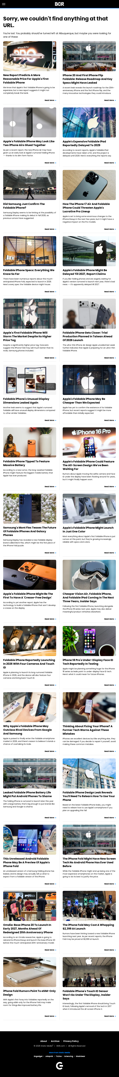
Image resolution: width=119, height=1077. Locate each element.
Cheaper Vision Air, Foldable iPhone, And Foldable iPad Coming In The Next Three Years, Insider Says (88, 597)
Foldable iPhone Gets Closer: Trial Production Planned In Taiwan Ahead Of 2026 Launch (87, 336)
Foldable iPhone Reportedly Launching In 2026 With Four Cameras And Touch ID (29, 663)
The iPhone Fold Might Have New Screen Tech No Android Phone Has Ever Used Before (89, 862)
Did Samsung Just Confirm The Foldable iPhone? (24, 205)
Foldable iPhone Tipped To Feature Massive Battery (26, 463)
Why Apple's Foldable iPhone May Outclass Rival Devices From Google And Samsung (27, 729)
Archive (55, 1041)
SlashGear (80, 1056)
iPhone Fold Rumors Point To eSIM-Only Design (29, 992)
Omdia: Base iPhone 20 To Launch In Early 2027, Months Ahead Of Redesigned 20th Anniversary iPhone (28, 928)
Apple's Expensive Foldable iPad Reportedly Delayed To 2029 (84, 143)
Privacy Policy (71, 1041)
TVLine (59, 1056)
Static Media (46, 1046)
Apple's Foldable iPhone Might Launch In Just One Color (88, 529)
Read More (49, 100)
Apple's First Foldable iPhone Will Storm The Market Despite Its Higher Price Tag (27, 336)
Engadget (38, 1056)
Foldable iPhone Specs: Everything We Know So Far (28, 272)
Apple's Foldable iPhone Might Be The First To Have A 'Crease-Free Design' (28, 595)
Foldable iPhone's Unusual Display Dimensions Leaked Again (26, 400)
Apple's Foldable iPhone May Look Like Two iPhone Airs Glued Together (28, 143)
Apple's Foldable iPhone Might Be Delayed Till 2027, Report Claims (85, 272)
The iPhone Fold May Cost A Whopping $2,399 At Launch (88, 926)
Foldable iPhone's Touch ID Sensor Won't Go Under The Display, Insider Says (87, 994)
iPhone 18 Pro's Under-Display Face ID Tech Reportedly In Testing (88, 661)
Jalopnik (49, 1056)
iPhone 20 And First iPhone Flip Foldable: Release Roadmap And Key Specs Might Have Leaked (87, 79)
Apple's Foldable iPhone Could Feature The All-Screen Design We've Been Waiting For (88, 465)
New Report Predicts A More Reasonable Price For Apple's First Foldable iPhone (26, 78)
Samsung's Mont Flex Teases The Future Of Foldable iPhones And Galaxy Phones (29, 531)
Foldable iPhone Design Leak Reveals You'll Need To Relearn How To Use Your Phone (89, 796)
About (43, 1041)
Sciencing (68, 1056)
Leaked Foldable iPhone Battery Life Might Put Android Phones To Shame (27, 794)
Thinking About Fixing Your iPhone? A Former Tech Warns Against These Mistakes (88, 730)
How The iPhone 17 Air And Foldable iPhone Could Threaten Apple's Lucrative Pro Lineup (86, 207)
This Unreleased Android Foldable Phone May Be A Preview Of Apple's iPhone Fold (26, 862)
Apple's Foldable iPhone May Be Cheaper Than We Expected (84, 400)
